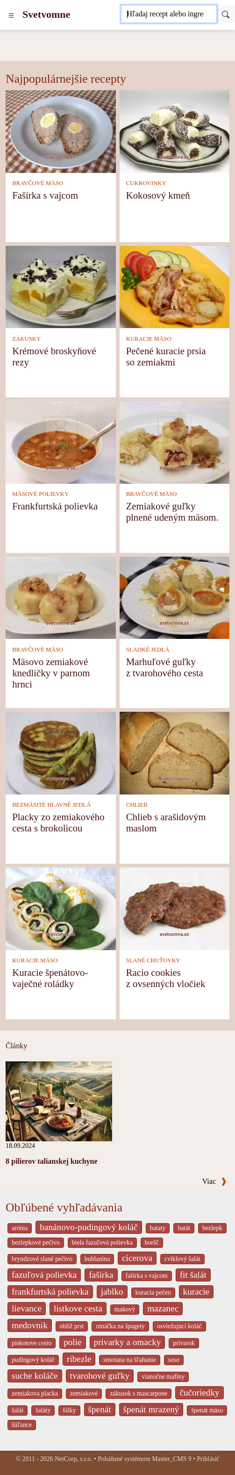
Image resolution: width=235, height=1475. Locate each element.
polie (72, 1342)
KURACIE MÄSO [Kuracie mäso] (148, 339)
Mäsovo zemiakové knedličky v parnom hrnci (51, 672)
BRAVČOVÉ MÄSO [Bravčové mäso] (37, 183)
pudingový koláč (33, 1359)
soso (173, 1359)
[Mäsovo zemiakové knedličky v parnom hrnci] (61, 597)
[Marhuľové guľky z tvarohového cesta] (175, 597)
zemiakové (84, 1393)
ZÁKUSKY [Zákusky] (26, 339)
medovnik (30, 1325)
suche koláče (35, 1376)
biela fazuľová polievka (102, 1242)
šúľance (22, 1424)
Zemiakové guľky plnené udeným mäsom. (172, 512)
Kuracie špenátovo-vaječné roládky (50, 978)
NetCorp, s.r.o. (74, 1458)
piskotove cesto (31, 1342)
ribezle (79, 1359)
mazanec (162, 1308)
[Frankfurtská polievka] (61, 441)
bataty (158, 1228)
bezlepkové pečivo (36, 1242)
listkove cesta (78, 1308)
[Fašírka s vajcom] (61, 131)
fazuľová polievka (44, 1275)
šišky (69, 1410)
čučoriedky (199, 1392)
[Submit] (225, 14)
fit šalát (193, 1275)
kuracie (196, 1291)
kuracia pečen (153, 1292)
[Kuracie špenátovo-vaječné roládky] (61, 908)
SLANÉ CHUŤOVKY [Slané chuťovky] (153, 960)
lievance (27, 1308)
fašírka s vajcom (147, 1275)
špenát (99, 1409)
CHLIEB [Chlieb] (137, 805)
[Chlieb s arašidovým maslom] (175, 752)
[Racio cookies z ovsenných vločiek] (175, 908)
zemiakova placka (35, 1393)
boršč (152, 1242)
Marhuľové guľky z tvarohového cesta (164, 667)
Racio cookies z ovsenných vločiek (166, 978)
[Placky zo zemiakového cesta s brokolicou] (61, 752)
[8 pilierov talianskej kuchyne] (59, 1100)
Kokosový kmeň (158, 195)
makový (124, 1309)
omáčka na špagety (120, 1326)
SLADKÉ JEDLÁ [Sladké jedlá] (148, 649)
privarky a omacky (127, 1342)
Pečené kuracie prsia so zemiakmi (166, 356)
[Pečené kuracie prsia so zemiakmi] (175, 286)
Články (16, 1046)
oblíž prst (72, 1326)
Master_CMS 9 (171, 1458)
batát (184, 1228)
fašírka (101, 1275)
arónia (20, 1228)
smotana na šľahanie (129, 1359)
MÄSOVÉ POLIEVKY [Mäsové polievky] (40, 494)
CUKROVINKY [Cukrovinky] (146, 183)
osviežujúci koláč (179, 1326)
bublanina (97, 1258)
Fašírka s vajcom (45, 195)
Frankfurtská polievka (55, 506)
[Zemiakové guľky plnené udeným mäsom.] (175, 441)
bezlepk (212, 1228)
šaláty (43, 1410)
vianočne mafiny (163, 1376)
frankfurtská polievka (50, 1291)
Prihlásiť (208, 1458)
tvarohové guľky (100, 1376)
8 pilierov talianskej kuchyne (52, 1161)
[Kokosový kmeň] (175, 131)
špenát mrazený (151, 1409)
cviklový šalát (182, 1258)
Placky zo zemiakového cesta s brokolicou (58, 822)
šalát (17, 1410)
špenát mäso (207, 1410)
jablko (112, 1291)
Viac (214, 1181)
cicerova (137, 1258)
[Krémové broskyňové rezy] (61, 286)
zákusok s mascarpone (138, 1393)
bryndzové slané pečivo (42, 1258)
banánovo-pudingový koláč (88, 1227)
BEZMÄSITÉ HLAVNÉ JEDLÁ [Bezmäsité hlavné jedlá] (51, 805)
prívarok (184, 1342)
